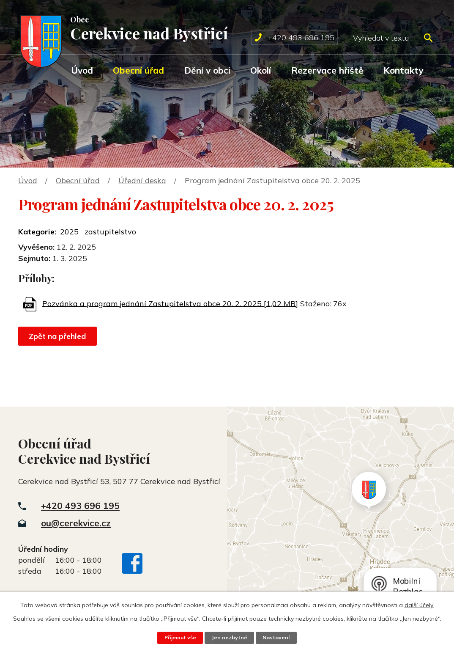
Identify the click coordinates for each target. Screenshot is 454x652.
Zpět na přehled (58, 336)
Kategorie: (37, 232)
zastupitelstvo (110, 232)
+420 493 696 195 (80, 505)
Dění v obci (207, 70)
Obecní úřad (138, 70)
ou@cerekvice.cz (76, 522)
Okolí (260, 70)
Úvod (82, 70)
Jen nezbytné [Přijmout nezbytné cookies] (229, 637)
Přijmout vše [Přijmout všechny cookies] (179, 637)
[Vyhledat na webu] (392, 38)
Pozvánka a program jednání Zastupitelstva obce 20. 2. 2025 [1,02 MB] (170, 303)
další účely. (419, 605)
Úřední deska (142, 180)
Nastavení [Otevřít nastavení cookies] (277, 637)
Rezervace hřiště (327, 70)
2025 (69, 232)
